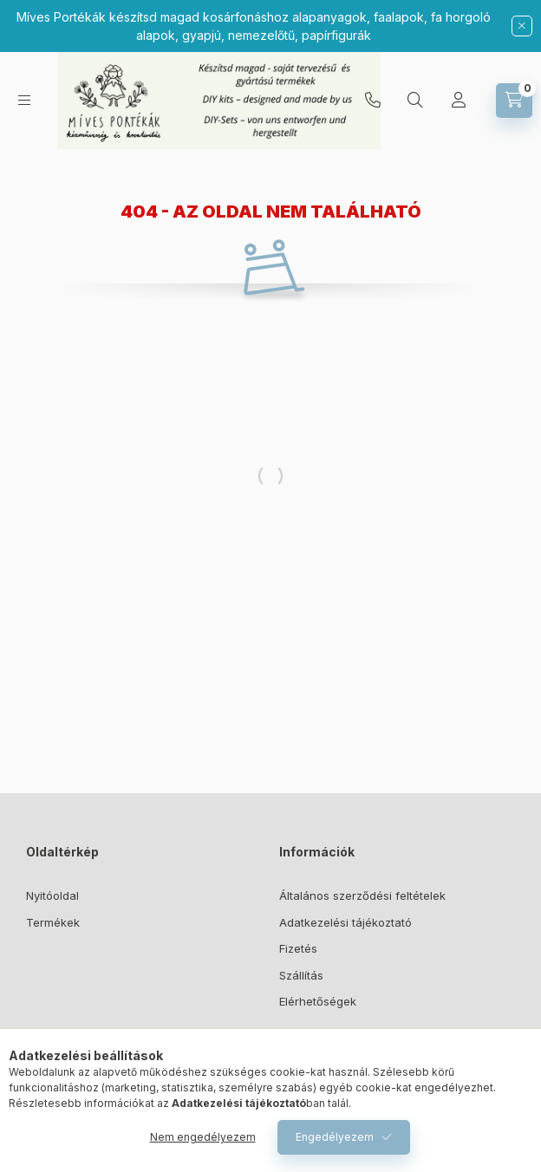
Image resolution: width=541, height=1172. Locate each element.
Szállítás (301, 975)
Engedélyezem (335, 1136)
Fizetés (298, 948)
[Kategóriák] (24, 100)
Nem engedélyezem (203, 1136)
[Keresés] (415, 100)
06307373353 (372, 100)
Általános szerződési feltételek (362, 895)
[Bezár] (522, 26)
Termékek (53, 922)
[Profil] (458, 100)
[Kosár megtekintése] (514, 100)
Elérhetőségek (317, 1001)
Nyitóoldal (52, 895)
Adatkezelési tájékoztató (345, 922)
